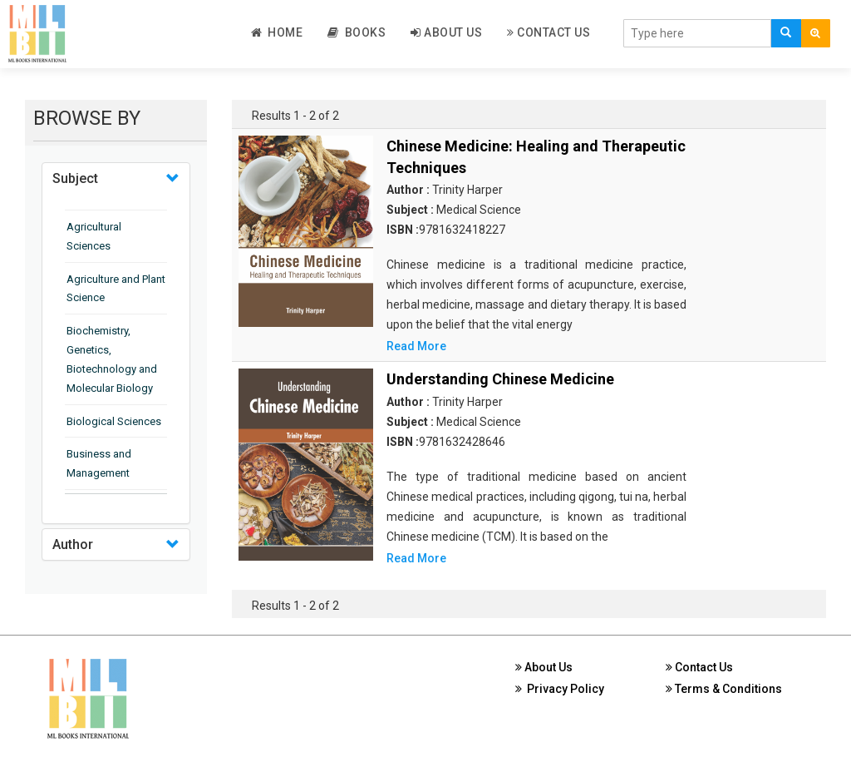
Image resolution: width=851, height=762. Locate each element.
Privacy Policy (559, 688)
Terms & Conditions (724, 688)
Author (72, 544)
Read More (416, 346)
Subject (75, 178)
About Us (446, 32)
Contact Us (548, 32)
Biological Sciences (113, 421)
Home (277, 32)
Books (356, 32)
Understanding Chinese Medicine (500, 379)
